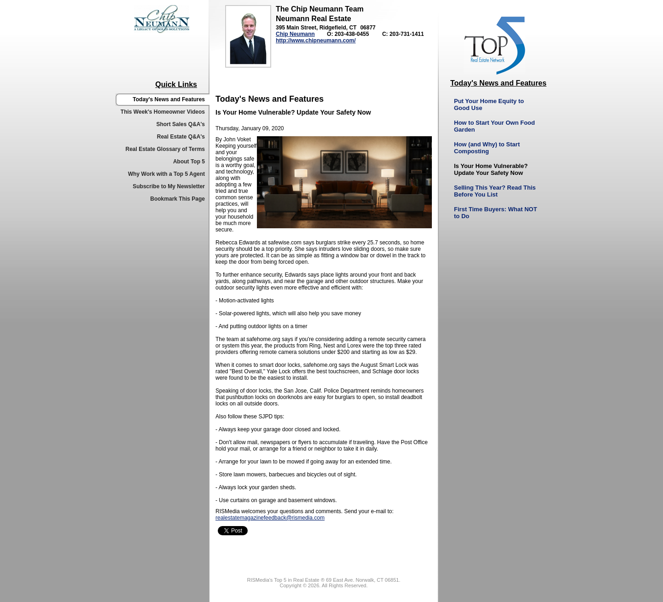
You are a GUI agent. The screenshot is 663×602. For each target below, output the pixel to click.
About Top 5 (189, 161)
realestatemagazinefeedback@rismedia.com (270, 518)
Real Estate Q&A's (181, 136)
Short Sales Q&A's (180, 124)
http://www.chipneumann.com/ (316, 40)
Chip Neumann (295, 34)
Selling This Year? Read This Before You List (494, 191)
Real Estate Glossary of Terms (165, 149)
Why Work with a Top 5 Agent (166, 174)
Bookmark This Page (177, 199)
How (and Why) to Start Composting (487, 148)
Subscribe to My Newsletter (169, 186)
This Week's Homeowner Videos (163, 112)
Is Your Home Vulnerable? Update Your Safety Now (491, 169)
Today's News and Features (169, 99)
